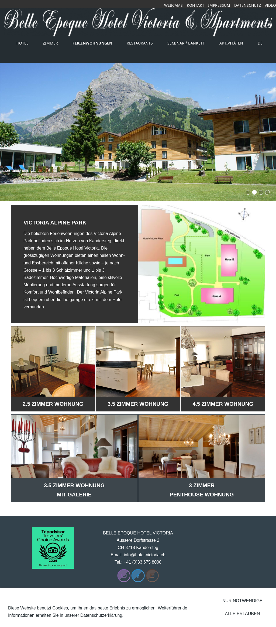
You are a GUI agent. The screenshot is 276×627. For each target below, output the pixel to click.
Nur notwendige (242, 600)
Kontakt (195, 5)
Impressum (219, 5)
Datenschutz (247, 5)
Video (270, 5)
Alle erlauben (242, 613)
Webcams (173, 5)
